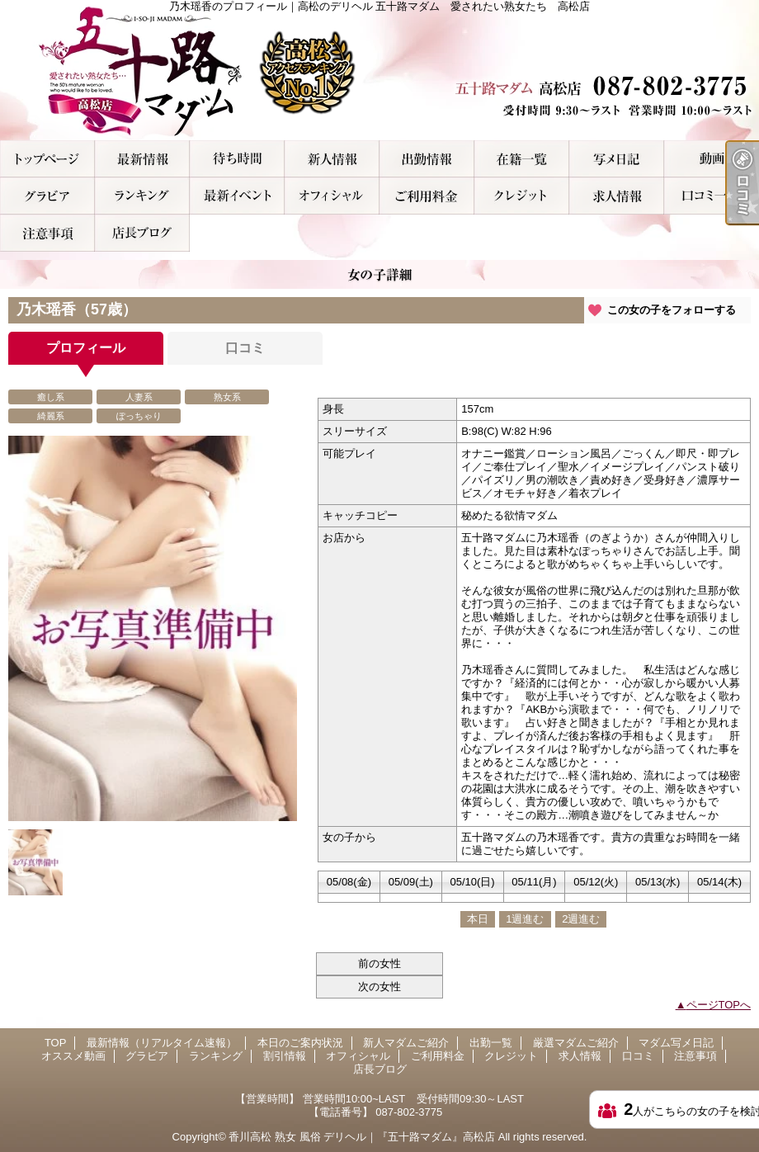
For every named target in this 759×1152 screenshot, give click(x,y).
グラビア (47, 196)
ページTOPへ (719, 1005)
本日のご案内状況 (237, 158)
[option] (152, 628)
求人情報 (616, 196)
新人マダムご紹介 (332, 158)
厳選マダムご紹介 (521, 158)
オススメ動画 (711, 158)
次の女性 (379, 986)
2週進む (581, 919)
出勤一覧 (427, 158)
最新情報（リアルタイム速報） (142, 158)
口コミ (711, 196)
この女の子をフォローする (671, 310)
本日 (477, 919)
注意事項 (47, 233)
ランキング (142, 196)
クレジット (521, 196)
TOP (47, 158)
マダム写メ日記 (616, 158)
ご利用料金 (427, 196)
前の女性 (379, 963)
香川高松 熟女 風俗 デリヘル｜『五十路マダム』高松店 (362, 1137)
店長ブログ (142, 233)
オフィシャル (332, 196)
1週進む (525, 919)
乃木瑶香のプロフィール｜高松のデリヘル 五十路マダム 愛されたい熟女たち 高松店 (379, 70)
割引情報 (237, 196)
